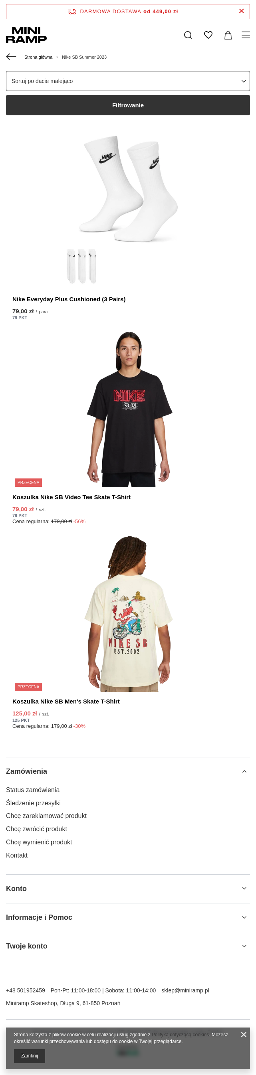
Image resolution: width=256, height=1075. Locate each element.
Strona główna (38, 57)
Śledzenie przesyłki (33, 803)
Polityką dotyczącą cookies (180, 1034)
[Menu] (247, 35)
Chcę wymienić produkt (39, 842)
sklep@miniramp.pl (185, 990)
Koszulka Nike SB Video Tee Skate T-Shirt (71, 497)
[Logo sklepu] (26, 35)
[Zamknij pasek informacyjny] (241, 11)
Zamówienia (26, 771)
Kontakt (17, 855)
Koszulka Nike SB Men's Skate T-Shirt (66, 701)
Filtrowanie (128, 105)
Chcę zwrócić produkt (36, 829)
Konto (16, 889)
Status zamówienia (33, 789)
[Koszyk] (228, 35)
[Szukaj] (188, 35)
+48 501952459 (25, 990)
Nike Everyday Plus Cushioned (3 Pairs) (68, 299)
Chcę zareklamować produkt (46, 815)
